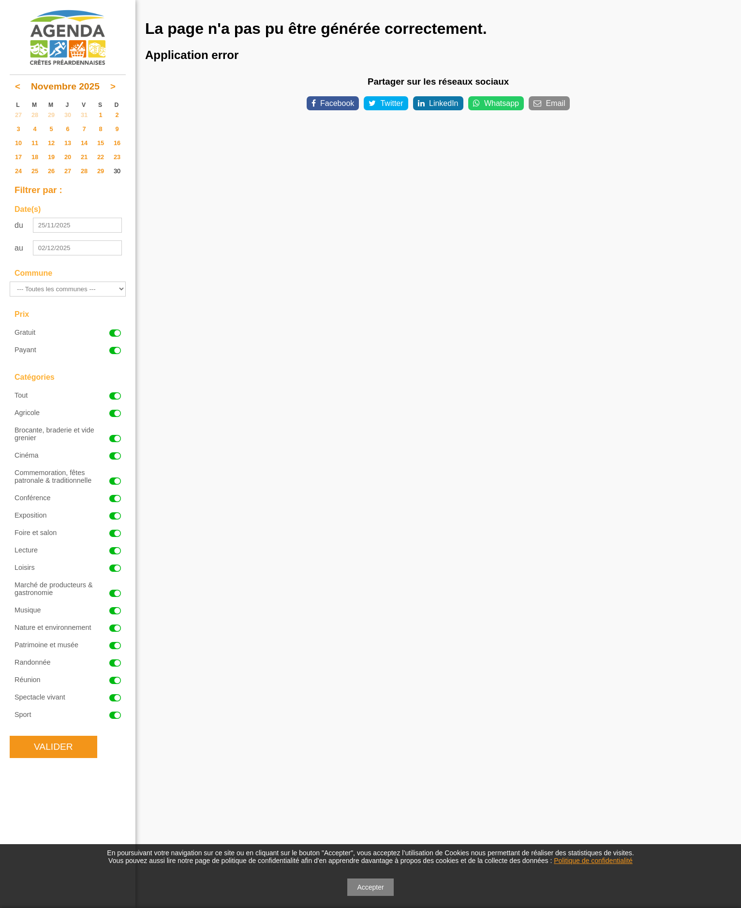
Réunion (68, 680)
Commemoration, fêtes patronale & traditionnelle (68, 476)
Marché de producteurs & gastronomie (68, 588)
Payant (68, 350)
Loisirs (68, 567)
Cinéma (68, 455)
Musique (68, 610)
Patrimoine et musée (68, 645)
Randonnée (68, 662)
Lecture (68, 550)
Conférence (68, 498)
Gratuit (68, 332)
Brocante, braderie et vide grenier (68, 434)
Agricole (68, 413)
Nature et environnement (68, 627)
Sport (68, 714)
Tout (68, 395)
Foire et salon (68, 532)
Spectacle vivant (68, 697)
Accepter (370, 887)
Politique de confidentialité (593, 860)
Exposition (68, 515)
